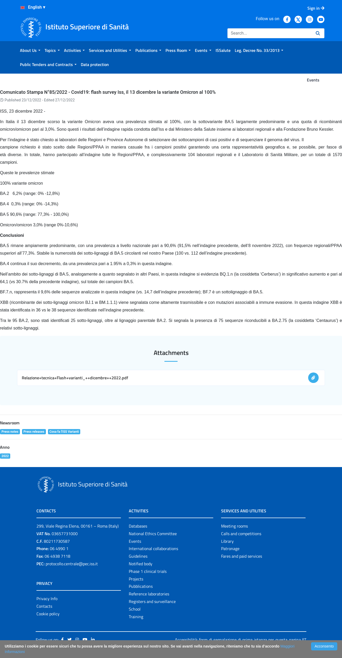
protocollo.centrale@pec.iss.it (72, 564)
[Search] (269, 33)
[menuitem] (30, 50)
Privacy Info (46, 598)
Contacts (44, 606)
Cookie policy (48, 614)
